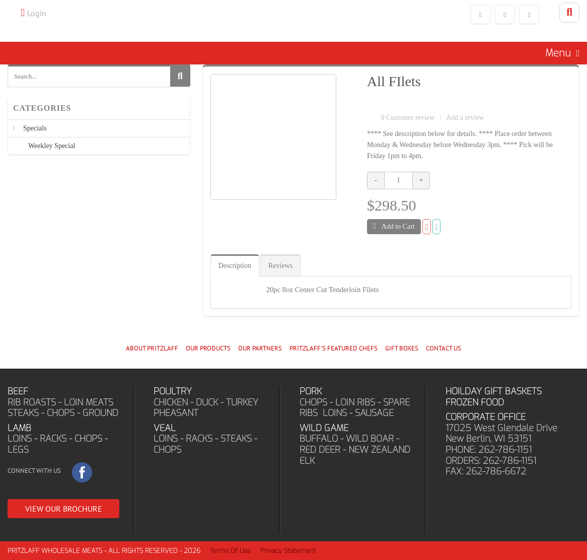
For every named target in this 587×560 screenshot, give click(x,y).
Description (234, 265)
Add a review (465, 117)
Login (36, 13)
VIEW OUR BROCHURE (63, 509)
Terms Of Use (230, 550)
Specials (35, 128)
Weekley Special (51, 146)
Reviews (280, 265)
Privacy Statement (288, 550)
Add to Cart (394, 226)
